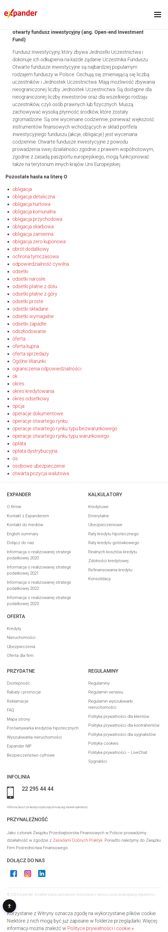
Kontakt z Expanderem (28, 515)
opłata (19, 443)
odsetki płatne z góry (34, 294)
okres (18, 383)
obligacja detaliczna (33, 196)
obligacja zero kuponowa (39, 241)
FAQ (10, 710)
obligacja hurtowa (31, 204)
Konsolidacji (99, 578)
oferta (18, 339)
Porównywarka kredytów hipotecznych (43, 728)
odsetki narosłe (28, 279)
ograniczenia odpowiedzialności (46, 369)
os (15, 458)
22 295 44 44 (37, 789)
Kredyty (14, 628)
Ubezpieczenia (21, 646)
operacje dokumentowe (37, 413)
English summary (22, 533)
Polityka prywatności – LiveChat (117, 752)
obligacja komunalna (34, 211)
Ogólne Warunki (29, 361)
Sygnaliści (97, 761)
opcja (18, 406)
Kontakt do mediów (25, 524)
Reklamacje (18, 701)
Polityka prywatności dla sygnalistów (122, 734)
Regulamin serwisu (105, 692)
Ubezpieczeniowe (105, 524)
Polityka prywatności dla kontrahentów (123, 725)
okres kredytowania (33, 391)
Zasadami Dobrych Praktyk (77, 840)
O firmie (14, 506)
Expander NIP (19, 746)
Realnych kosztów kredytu (112, 551)
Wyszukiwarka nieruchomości (34, 737)
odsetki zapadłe (29, 324)
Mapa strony (18, 719)
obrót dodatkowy (30, 249)
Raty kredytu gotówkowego (113, 542)
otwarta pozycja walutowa (40, 473)
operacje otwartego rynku (40, 421)
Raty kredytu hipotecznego (113, 533)
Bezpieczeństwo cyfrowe (31, 755)
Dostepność (18, 683)
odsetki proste (27, 301)
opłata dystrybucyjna (34, 451)
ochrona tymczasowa (35, 256)
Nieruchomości (21, 637)
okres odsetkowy (30, 398)
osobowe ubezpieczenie (38, 466)
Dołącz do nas (20, 542)
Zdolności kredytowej (108, 560)
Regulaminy (99, 683)
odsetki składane (30, 309)
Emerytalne (98, 515)
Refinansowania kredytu (110, 569)
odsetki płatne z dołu (34, 286)
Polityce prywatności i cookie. (99, 928)
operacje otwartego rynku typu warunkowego (60, 436)
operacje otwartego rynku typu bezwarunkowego (64, 428)
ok (14, 376)
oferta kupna (25, 346)
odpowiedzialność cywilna (40, 264)
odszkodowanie (29, 331)
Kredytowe (98, 506)
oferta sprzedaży (30, 354)
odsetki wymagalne (33, 316)
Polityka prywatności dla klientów (118, 716)
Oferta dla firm (20, 655)
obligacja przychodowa (37, 219)
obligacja (22, 189)
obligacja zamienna (32, 234)
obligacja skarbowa (33, 226)
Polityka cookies (103, 743)
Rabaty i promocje (24, 692)
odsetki (20, 271)
